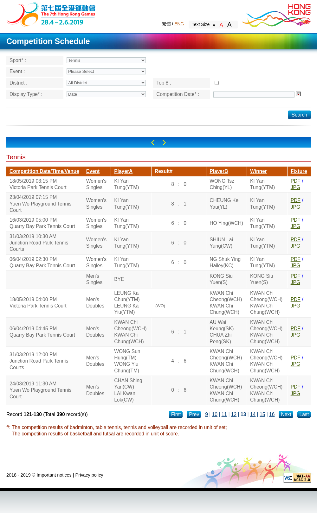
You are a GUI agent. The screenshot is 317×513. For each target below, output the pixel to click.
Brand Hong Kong (276, 14)
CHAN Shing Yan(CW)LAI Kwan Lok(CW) (128, 390)
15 (262, 414)
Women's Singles (96, 184)
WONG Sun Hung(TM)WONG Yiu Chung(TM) (127, 361)
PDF (296, 181)
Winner (258, 171)
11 (224, 414)
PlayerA (123, 171)
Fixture (299, 171)
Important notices (53, 475)
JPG (295, 187)
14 (253, 414)
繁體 (166, 23)
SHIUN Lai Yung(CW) (221, 243)
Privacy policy (89, 475)
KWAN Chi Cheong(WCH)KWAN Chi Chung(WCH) (226, 302)
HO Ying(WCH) (226, 223)
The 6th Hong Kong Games (51, 14)
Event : (17, 71)
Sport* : (18, 60)
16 (272, 414)
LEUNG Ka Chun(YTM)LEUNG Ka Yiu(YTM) (127, 302)
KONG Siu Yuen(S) (221, 279)
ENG (179, 23)
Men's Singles (94, 279)
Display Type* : (26, 94)
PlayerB (219, 171)
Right (164, 142)
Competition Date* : (177, 94)
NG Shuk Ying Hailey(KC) (225, 262)
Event (93, 171)
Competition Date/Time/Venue (44, 171)
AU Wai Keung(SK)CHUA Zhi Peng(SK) (222, 332)
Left (153, 142)
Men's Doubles (95, 302)
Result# (163, 171)
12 (233, 414)
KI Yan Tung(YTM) (126, 184)
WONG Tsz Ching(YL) (222, 184)
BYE (119, 279)
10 (214, 414)
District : (18, 83)
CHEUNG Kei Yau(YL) (224, 203)
